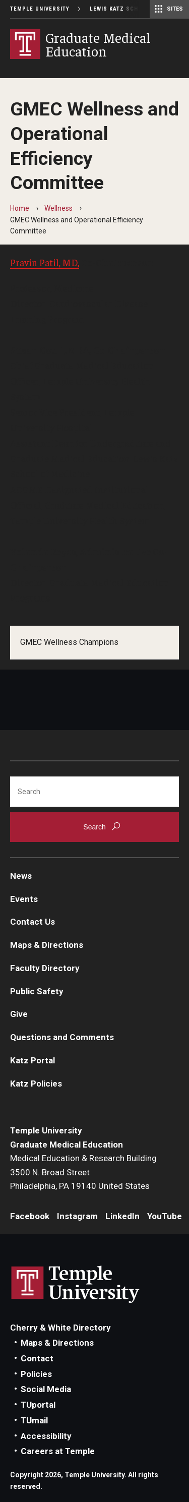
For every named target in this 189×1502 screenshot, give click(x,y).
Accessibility (46, 1436)
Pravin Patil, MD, (44, 262)
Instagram (77, 1216)
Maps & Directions (46, 945)
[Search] (94, 791)
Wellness (58, 208)
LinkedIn (122, 1216)
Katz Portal (32, 1060)
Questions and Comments (62, 1037)
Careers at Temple (58, 1451)
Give (19, 1014)
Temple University (40, 9)
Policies (36, 1374)
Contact (37, 1358)
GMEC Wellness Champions (69, 642)
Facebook (29, 1216)
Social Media (46, 1389)
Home (19, 208)
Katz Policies (36, 1083)
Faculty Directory (45, 968)
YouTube (164, 1216)
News (21, 876)
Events (24, 899)
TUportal (38, 1405)
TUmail (34, 1420)
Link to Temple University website (75, 1285)
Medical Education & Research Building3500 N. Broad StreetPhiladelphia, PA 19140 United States (83, 1172)
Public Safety (37, 991)
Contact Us (32, 922)
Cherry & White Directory (60, 1328)
